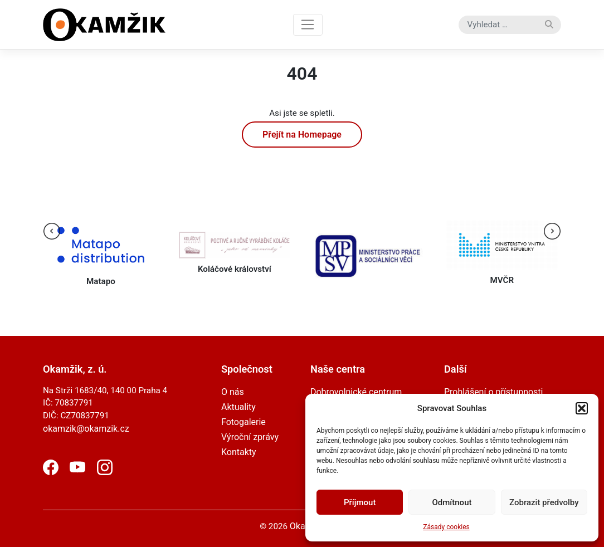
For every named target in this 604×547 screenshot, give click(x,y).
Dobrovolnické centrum (356, 392)
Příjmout (360, 502)
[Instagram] (105, 472)
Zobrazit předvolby (544, 502)
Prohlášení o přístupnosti (493, 392)
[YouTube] (77, 472)
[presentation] (51, 231)
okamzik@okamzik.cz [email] (86, 428)
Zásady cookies (446, 527)
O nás (232, 392)
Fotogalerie (243, 422)
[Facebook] (51, 472)
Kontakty (238, 452)
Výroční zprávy (250, 437)
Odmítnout (452, 502)
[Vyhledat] (549, 25)
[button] (581, 408)
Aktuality (238, 407)
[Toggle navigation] (308, 24)
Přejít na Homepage (302, 134)
